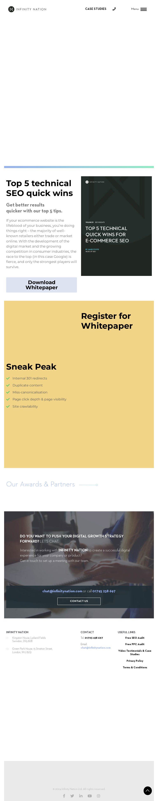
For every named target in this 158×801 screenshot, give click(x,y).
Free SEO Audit (134, 638)
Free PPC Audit (134, 644)
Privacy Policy (135, 661)
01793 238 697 (104, 591)
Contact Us (79, 601)
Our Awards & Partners (40, 484)
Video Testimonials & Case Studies (134, 653)
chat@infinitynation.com (62, 591)
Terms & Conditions (135, 667)
